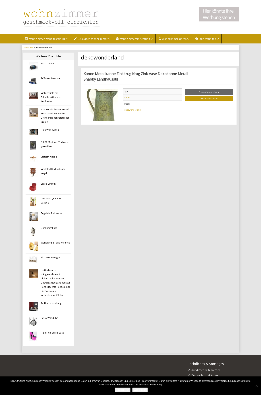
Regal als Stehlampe (51, 213)
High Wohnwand (50, 129)
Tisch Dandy (47, 63)
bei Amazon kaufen (209, 98)
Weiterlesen (140, 389)
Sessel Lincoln (48, 183)
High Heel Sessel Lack (52, 332)
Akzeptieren (123, 389)
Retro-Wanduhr (49, 318)
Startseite (28, 47)
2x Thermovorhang (51, 303)
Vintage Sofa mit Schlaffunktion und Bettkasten (51, 97)
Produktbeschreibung (209, 92)
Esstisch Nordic (49, 156)
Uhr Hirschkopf (49, 228)
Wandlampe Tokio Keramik (55, 242)
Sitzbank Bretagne (50, 257)
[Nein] (256, 386)
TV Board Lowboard (51, 78)
